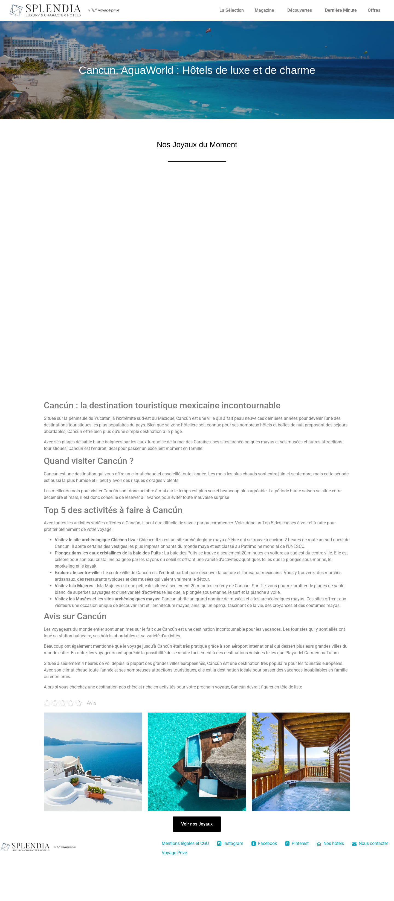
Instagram (230, 843)
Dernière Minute (341, 10)
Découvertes (299, 10)
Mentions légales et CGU (185, 843)
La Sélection (231, 10)
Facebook (264, 843)
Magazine (264, 10)
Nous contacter (370, 843)
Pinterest (297, 843)
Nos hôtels (330, 843)
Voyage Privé (174, 852)
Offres (374, 10)
